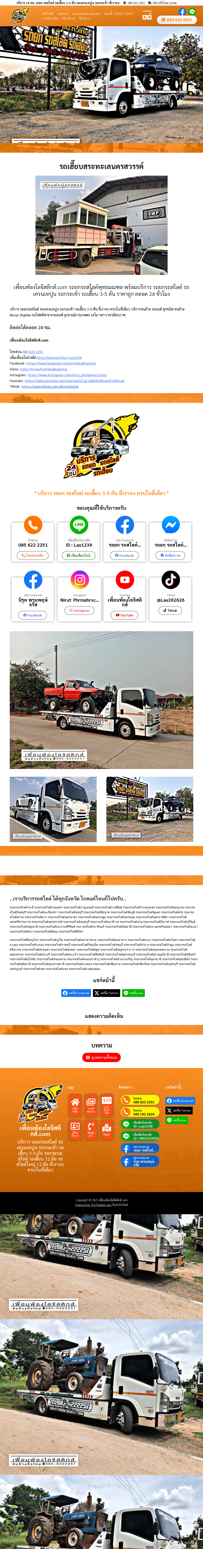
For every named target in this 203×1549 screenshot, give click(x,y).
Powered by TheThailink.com (93, 1204)
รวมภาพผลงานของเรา (86, 13)
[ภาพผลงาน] (91, 1101)
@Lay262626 (171, 599)
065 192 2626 (143, 1113)
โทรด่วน (33, 540)
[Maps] (107, 1127)
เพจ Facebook (125, 540)
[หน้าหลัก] (75, 1101)
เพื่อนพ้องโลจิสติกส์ (125, 602)
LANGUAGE (147, 12)
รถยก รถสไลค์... (125, 545)
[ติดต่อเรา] (91, 1126)
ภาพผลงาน (91, 1109)
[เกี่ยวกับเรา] (75, 1126)
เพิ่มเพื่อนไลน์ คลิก (79, 540)
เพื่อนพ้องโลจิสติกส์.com (40, 1130)
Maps (106, 1134)
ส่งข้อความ (170, 540)
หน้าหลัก (48, 13)
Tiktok (171, 595)
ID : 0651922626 (146, 1138)
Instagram (80, 595)
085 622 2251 (32, 351)
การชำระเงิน (51, 18)
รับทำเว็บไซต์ (120, 1204)
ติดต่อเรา (85, 18)
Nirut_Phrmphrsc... (79, 599)
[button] (4, 84)
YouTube (124, 595)
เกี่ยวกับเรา (69, 18)
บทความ (62, 13)
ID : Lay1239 (79, 545)
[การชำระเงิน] (107, 1100)
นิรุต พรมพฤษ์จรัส (33, 602)
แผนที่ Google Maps (119, 13)
